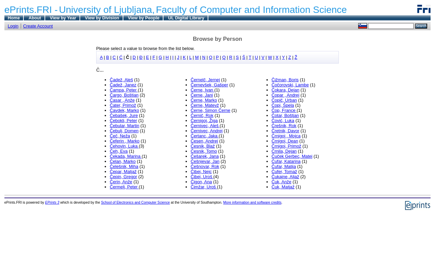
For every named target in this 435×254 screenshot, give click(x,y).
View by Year (63, 17)
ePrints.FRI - (31, 9)
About (35, 17)
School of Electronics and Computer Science (135, 202)
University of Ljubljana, (107, 9)
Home (14, 17)
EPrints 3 (52, 202)
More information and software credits (252, 202)
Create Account (38, 26)
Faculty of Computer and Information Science (251, 9)
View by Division (102, 17)
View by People (143, 17)
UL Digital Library (186, 17)
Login (13, 26)
